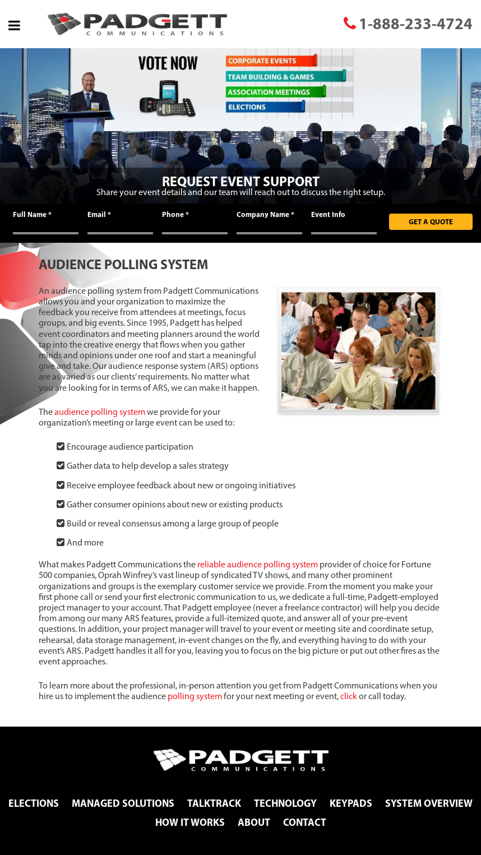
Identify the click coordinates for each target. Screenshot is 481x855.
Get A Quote (431, 221)
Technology (285, 803)
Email (99, 214)
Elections (33, 803)
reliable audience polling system (257, 564)
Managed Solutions (123, 803)
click (348, 696)
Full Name (32, 214)
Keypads (351, 803)
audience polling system (99, 411)
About (254, 822)
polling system (195, 696)
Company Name (265, 214)
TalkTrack (214, 803)
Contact (304, 822)
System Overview (429, 803)
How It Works (190, 822)
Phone (175, 214)
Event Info (328, 214)
